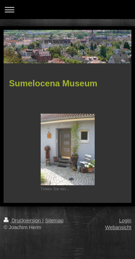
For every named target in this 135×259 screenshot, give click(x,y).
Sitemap (54, 220)
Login (125, 220)
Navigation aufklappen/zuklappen (67, 9)
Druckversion (23, 220)
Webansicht (118, 227)
